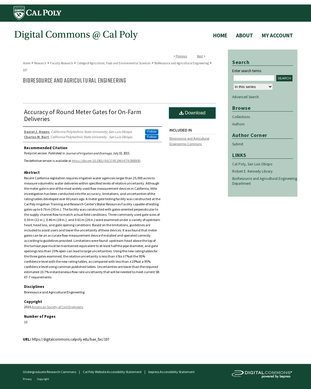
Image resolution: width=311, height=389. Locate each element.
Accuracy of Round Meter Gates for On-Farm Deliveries (82, 115)
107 (25, 70)
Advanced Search (245, 96)
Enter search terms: (247, 70)
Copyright (43, 379)
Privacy (27, 379)
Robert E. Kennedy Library (252, 171)
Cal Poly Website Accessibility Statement (112, 372)
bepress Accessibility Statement (171, 372)
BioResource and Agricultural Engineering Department (264, 181)
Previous (181, 56)
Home (26, 63)
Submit (237, 144)
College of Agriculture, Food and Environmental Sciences (114, 63)
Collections (241, 116)
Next (200, 56)
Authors (238, 124)
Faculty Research (61, 63)
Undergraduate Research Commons (49, 372)
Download (192, 112)
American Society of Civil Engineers (57, 307)
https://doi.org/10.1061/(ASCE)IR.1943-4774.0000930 (106, 161)
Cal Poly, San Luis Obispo (252, 164)
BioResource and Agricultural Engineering (181, 63)
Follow (151, 131)
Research (40, 63)
